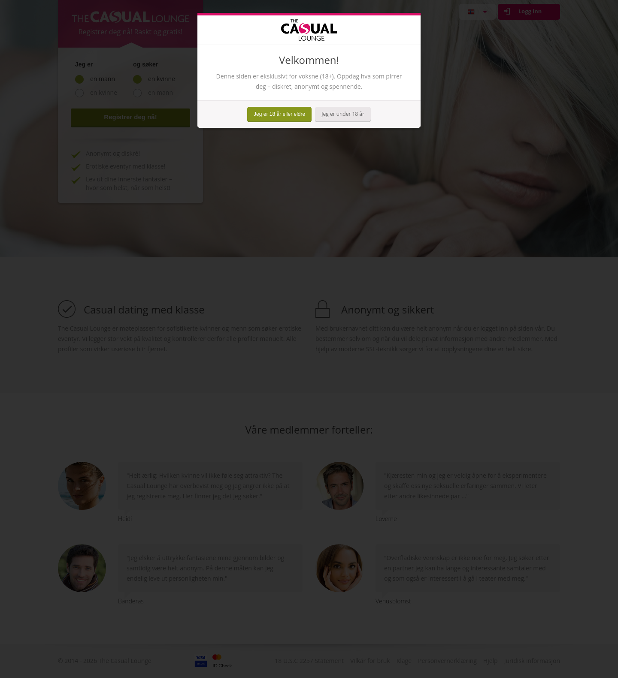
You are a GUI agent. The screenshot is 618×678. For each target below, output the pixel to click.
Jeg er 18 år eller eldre (279, 114)
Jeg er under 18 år (342, 114)
